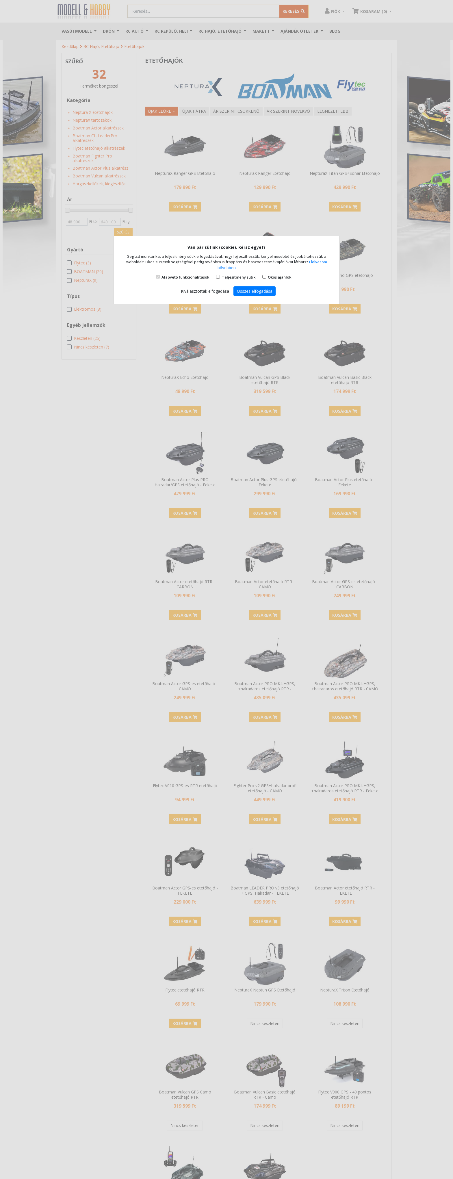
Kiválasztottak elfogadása (205, 291)
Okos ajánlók (279, 277)
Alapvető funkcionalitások (185, 277)
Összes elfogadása (254, 291)
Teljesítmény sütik (238, 277)
